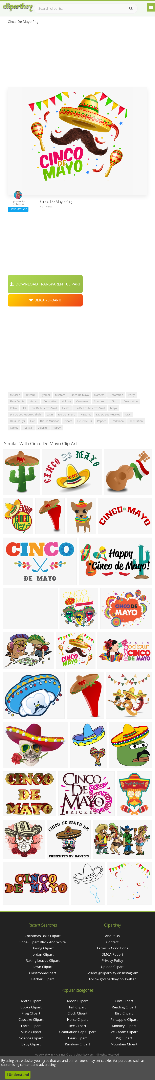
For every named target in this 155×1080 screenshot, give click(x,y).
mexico (33, 401)
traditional (117, 421)
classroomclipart (42, 973)
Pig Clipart (124, 1038)
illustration (136, 421)
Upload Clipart (112, 966)
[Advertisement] (77, 57)
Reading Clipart (124, 1007)
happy (57, 427)
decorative (50, 401)
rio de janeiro (66, 414)
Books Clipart (31, 1007)
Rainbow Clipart (77, 1044)
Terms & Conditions (112, 948)
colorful (42, 427)
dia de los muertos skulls (26, 414)
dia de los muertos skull (90, 408)
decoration (116, 395)
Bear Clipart (77, 1038)
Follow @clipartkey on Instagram (112, 973)
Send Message (18, 209)
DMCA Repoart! (45, 300)
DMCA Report (112, 954)
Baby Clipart (31, 1044)
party (131, 395)
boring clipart (43, 948)
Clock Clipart (78, 1013)
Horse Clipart (77, 1019)
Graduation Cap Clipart (77, 1031)
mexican (15, 395)
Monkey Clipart (124, 1025)
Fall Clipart (77, 1007)
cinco (115, 401)
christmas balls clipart (43, 935)
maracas (99, 395)
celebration (131, 401)
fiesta (65, 408)
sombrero (100, 401)
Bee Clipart (77, 1025)
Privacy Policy (112, 960)
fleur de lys (17, 421)
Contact (112, 942)
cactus (14, 427)
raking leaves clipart (43, 960)
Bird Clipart (124, 1013)
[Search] (131, 8)
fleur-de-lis (84, 421)
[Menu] (151, 7)
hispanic (86, 414)
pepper (101, 421)
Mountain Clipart (124, 1044)
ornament (82, 401)
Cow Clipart (124, 1001)
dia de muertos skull (44, 408)
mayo (113, 408)
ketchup (30, 395)
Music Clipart (31, 1031)
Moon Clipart (77, 1001)
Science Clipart (31, 1038)
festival (27, 427)
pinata (68, 421)
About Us (112, 935)
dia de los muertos (108, 414)
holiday (66, 401)
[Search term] (86, 8)
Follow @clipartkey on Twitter (112, 979)
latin (50, 414)
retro (13, 408)
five (32, 421)
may (127, 414)
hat (24, 408)
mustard (60, 395)
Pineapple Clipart (124, 1019)
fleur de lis (17, 401)
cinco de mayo (80, 395)
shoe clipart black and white (43, 942)
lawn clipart (42, 966)
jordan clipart (43, 954)
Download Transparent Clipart (45, 284)
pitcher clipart (42, 979)
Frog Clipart (31, 1013)
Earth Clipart (31, 1025)
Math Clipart (31, 1001)
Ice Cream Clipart (124, 1031)
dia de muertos (49, 421)
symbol (45, 395)
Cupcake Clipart (31, 1019)
